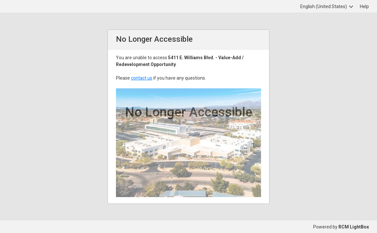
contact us (141, 78)
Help (364, 6)
